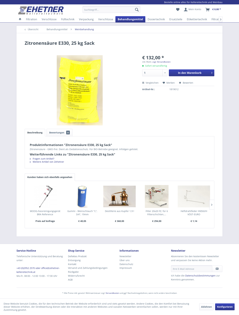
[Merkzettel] (177, 9)
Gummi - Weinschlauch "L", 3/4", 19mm (82, 213)
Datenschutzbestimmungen (200, 275)
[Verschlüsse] (49, 19)
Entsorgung (74, 260)
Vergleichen (150, 82)
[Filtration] (31, 19)
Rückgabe (73, 271)
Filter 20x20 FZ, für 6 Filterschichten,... (157, 213)
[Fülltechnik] (68, 19)
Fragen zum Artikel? (42, 158)
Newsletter (125, 256)
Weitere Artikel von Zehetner (47, 161)
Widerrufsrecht (76, 275)
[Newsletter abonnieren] (217, 269)
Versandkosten (112, 293)
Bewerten (186, 82)
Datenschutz (126, 264)
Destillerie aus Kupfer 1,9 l (119, 211)
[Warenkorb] (213, 9)
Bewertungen (59, 132)
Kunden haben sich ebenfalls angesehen (49, 177)
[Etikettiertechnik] (197, 19)
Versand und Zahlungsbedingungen (88, 267)
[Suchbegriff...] (111, 9)
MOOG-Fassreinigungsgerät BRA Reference (45, 213)
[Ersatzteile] (176, 19)
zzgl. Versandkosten (161, 61)
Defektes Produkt (77, 256)
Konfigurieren (225, 306)
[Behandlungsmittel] (130, 19)
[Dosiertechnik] (156, 19)
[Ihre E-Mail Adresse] (191, 269)
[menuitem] (111, 11)
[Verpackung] (86, 19)
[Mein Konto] (193, 9)
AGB (70, 279)
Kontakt (72, 264)
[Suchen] (136, 9)
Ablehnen (206, 306)
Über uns (125, 260)
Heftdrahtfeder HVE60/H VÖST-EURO (194, 213)
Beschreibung (35, 132)
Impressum (126, 267)
